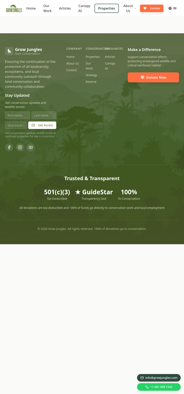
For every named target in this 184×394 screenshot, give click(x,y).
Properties (106, 8)
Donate (151, 8)
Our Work (47, 8)
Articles (65, 8)
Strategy (91, 75)
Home (31, 8)
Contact (71, 70)
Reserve (91, 82)
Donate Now (153, 77)
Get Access (42, 125)
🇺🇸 (172, 8)
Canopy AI (84, 8)
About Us (130, 8)
